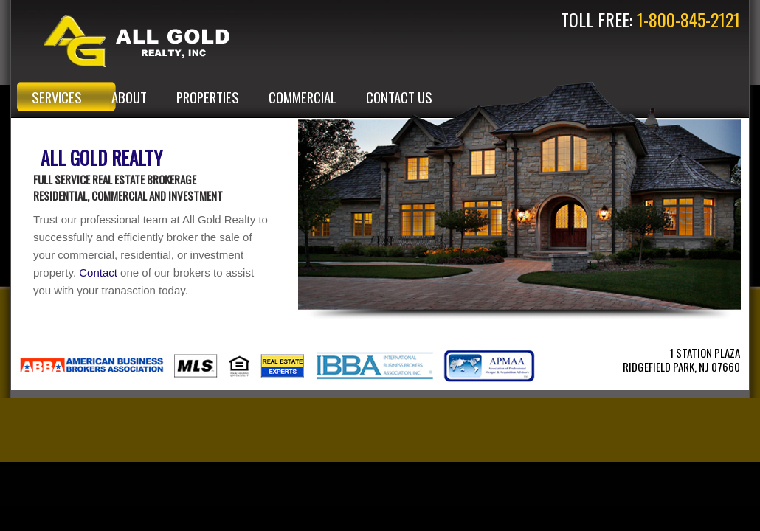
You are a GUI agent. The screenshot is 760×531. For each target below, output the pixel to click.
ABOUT (129, 97)
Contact (98, 272)
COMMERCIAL (302, 97)
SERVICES (57, 97)
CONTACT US (399, 97)
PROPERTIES (207, 97)
